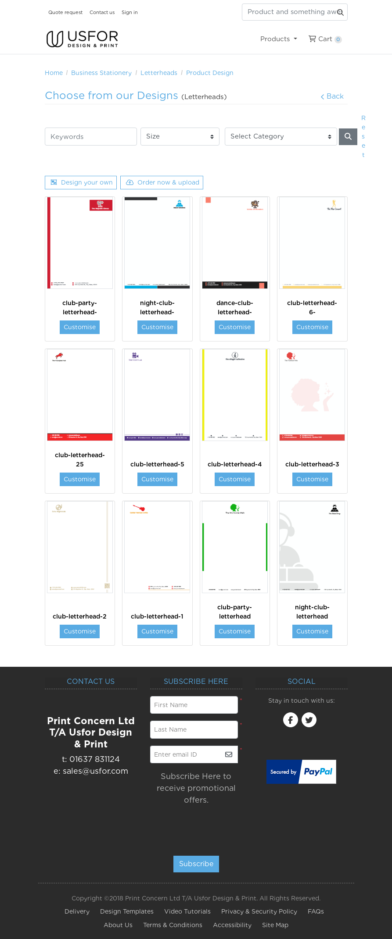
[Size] (179, 137)
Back (332, 96)
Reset (363, 136)
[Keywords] (91, 137)
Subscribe (196, 864)
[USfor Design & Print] (82, 39)
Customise (80, 327)
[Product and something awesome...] (295, 12)
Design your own (81, 182)
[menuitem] (279, 39)
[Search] (348, 136)
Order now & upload (162, 182)
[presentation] (203, 826)
